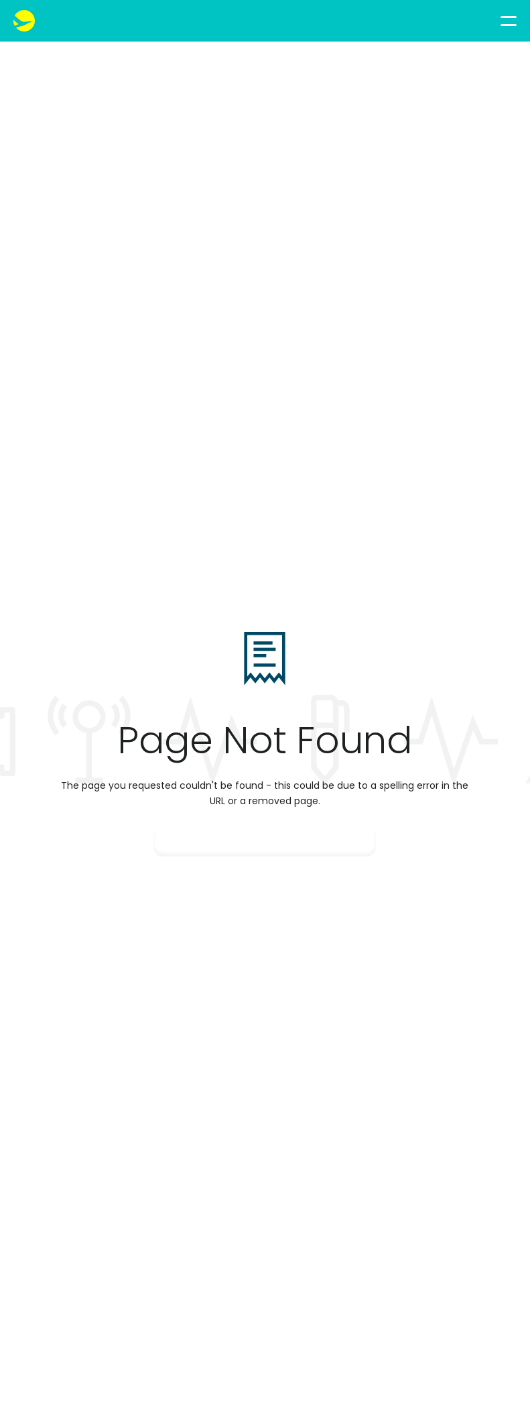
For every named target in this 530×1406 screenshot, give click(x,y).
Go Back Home (265, 841)
